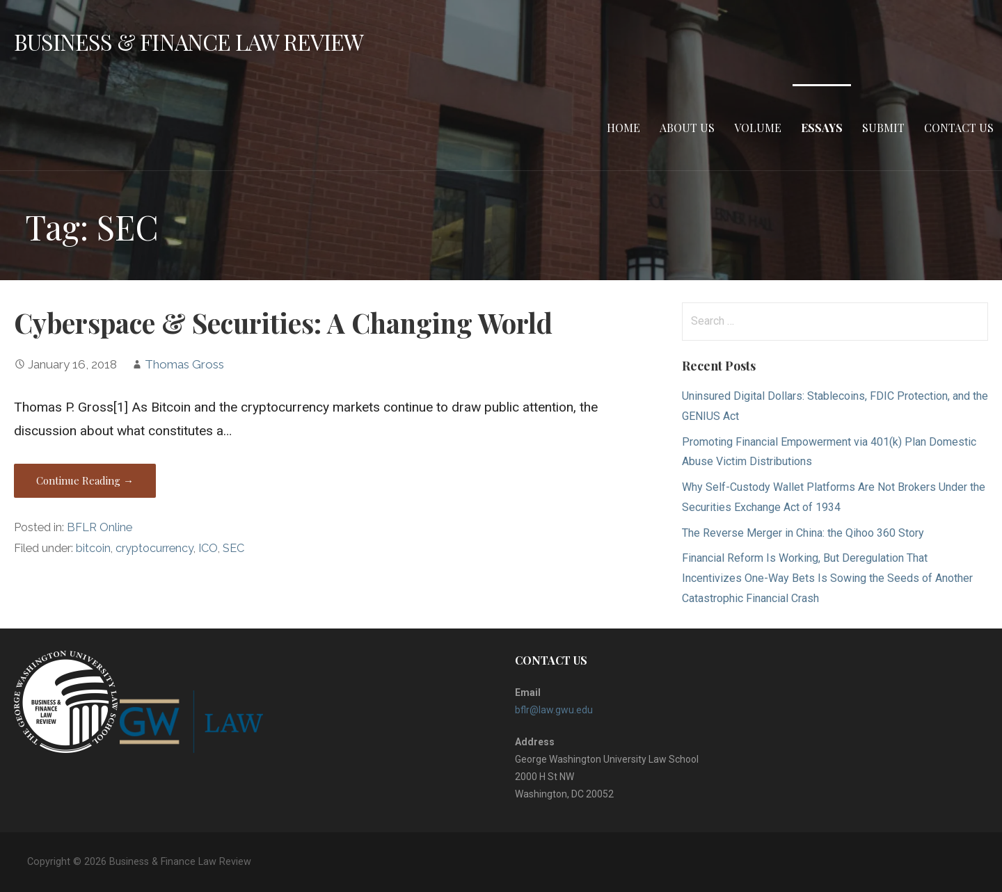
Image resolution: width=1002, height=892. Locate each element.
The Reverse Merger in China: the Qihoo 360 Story (803, 533)
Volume (757, 127)
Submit (883, 127)
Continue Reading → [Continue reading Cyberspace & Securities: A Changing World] (85, 480)
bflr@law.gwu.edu (554, 709)
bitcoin (93, 548)
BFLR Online (99, 527)
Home (623, 127)
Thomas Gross (184, 364)
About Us (687, 127)
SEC (233, 548)
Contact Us (959, 127)
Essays (822, 127)
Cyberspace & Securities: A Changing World (283, 323)
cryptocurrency (154, 548)
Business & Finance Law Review (188, 41)
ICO (208, 548)
